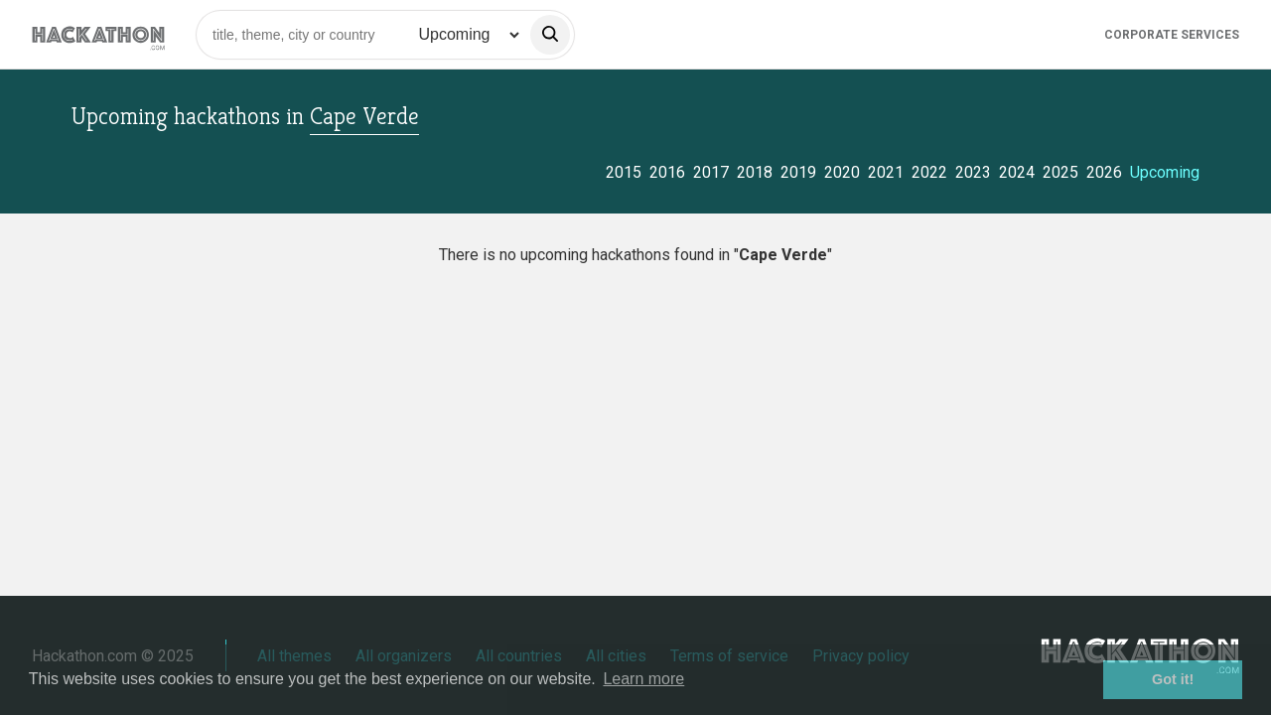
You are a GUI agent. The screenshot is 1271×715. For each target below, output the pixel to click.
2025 (1060, 172)
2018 (755, 172)
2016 (667, 172)
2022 (929, 172)
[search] (550, 35)
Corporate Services (1171, 35)
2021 (886, 172)
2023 (973, 172)
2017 (711, 172)
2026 (1104, 172)
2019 (798, 172)
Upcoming (1165, 172)
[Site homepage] (98, 34)
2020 (842, 172)
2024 (1017, 172)
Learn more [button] (643, 678)
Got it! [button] (1173, 679)
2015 (623, 172)
